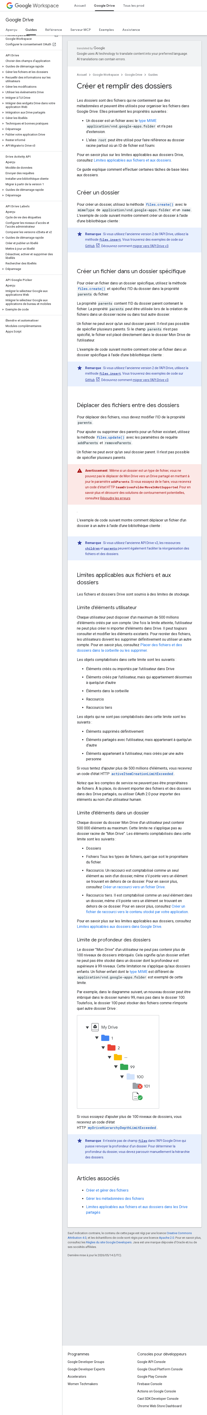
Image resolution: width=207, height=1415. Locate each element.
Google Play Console (152, 1376)
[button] (30, 66)
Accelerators (77, 1376)
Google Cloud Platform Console (160, 1369)
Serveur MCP (80, 30)
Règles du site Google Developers (109, 1242)
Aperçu (11, 30)
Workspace (37, 6)
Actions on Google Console (156, 1391)
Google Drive (20, 20)
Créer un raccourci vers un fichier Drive (134, 887)
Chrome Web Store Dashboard (159, 1406)
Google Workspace (106, 74)
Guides (153, 74)
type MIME (147, 121)
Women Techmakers (83, 1384)
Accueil (80, 5)
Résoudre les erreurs (115, 498)
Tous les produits (136, 5)
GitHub (90, 246)
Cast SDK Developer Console (158, 1399)
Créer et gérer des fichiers (107, 1190)
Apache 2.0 (166, 1237)
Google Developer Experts (86, 1369)
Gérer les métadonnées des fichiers (115, 1198)
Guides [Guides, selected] (31, 30)
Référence (53, 30)
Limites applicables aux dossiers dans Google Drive (119, 926)
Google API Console (151, 1362)
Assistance (131, 30)
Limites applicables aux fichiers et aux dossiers (132, 160)
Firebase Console (149, 1384)
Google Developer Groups (86, 1362)
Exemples (106, 30)
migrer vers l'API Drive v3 (150, 246)
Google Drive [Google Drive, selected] (104, 5)
